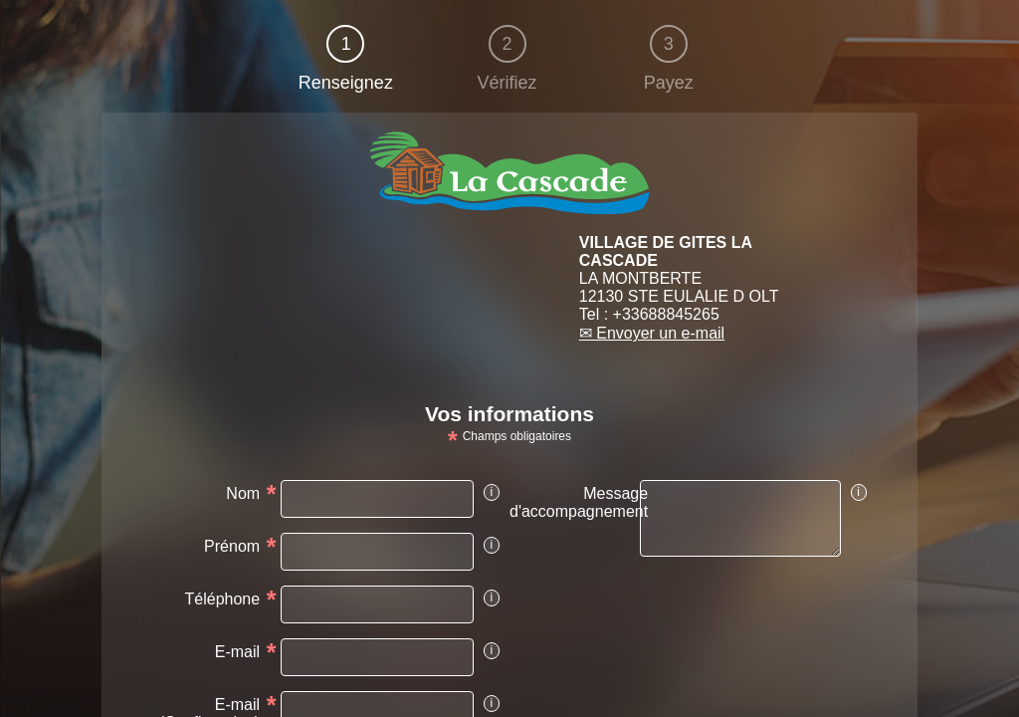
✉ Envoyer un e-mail (651, 333)
